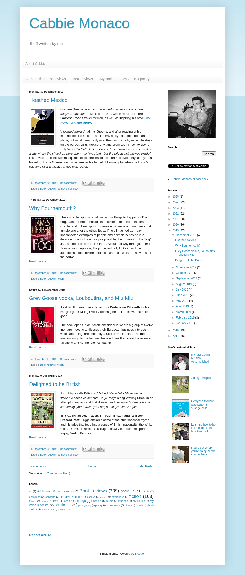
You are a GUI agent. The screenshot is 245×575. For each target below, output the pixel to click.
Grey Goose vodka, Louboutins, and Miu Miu (81, 298)
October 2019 (185, 273)
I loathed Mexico (48, 100)
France (32, 501)
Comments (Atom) (58, 473)
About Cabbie (35, 64)
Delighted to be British (55, 384)
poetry (98, 505)
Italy (55, 500)
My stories (107, 79)
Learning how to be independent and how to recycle (203, 428)
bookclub (127, 491)
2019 (176, 230)
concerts (50, 496)
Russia (139, 505)
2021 (176, 219)
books (146, 491)
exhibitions (118, 496)
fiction (60, 278)
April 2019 (182, 306)
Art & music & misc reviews (45, 79)
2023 (176, 208)
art (30, 491)
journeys (62, 188)
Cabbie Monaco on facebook (190, 179)
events (103, 497)
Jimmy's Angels (201, 378)
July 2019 (182, 289)
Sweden (62, 509)
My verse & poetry (136, 79)
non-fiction (74, 188)
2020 (176, 224)
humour (45, 501)
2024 (176, 202)
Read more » (37, 261)
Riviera (128, 505)
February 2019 (185, 317)
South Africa (47, 509)
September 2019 (187, 278)
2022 (176, 213)
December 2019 (186, 235)
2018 (176, 330)
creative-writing (70, 496)
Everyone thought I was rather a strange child (203, 404)
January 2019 (185, 323)
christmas (34, 496)
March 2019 (184, 312)
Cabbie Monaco (79, 23)
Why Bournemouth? (52, 208)
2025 (176, 196)
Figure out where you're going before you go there (203, 451)
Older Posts (144, 466)
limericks (96, 500)
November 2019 (186, 267)
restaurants (113, 505)
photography (84, 505)
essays (91, 496)
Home (92, 466)
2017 (176, 335)
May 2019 (182, 301)
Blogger (140, 553)
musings (123, 500)
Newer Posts (38, 466)
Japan (66, 500)
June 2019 (183, 295)
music (109, 500)
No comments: (69, 183)
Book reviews (83, 79)
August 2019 (184, 284)
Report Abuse (40, 535)
